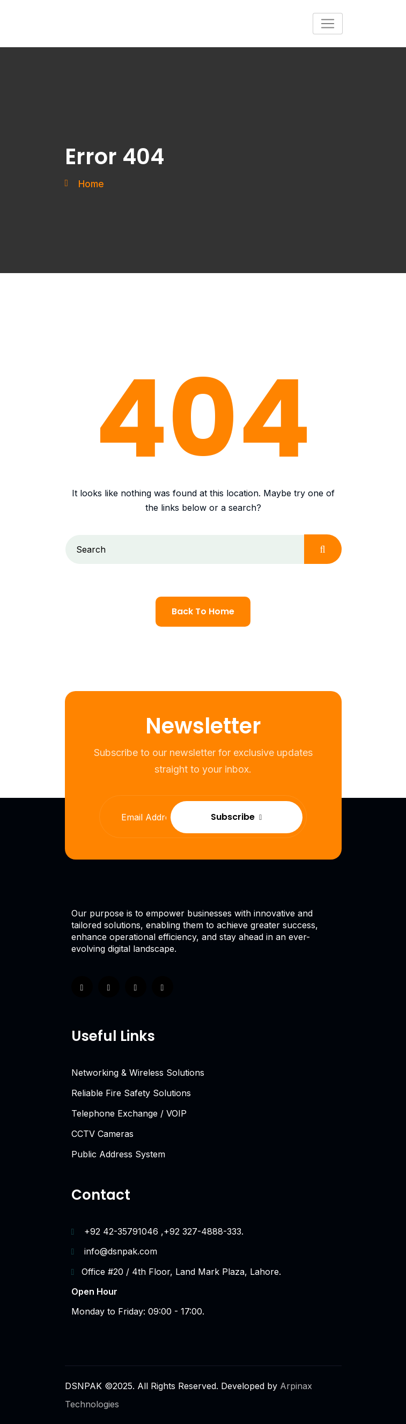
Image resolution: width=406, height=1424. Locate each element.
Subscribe (258, 817)
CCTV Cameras (102, 1133)
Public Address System (118, 1154)
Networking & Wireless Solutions (137, 1072)
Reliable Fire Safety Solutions (131, 1093)
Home (91, 183)
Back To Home (203, 611)
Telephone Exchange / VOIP (129, 1113)
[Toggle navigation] (328, 23)
